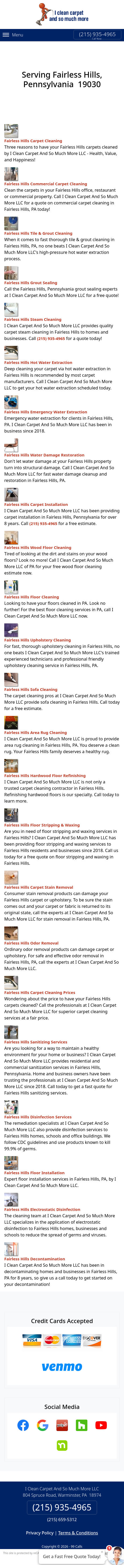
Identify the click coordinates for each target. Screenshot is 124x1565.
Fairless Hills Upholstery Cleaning (37, 624)
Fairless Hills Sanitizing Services (35, 1026)
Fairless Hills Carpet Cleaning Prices (39, 977)
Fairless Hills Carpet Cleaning (33, 125)
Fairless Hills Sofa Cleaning (30, 673)
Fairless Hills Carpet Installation (36, 488)
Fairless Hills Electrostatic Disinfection (42, 1193)
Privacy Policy (39, 1524)
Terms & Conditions (78, 1524)
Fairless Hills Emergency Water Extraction (45, 396)
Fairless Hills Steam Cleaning (32, 303)
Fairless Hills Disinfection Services (38, 1101)
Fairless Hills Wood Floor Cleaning (37, 532)
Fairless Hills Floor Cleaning (31, 581)
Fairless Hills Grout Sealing (30, 267)
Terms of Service (102, 1544)
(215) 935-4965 (97, 34)
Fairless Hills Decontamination (34, 1243)
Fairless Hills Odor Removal (31, 927)
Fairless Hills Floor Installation (34, 1157)
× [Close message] (102, 1551)
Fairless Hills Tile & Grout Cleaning (38, 217)
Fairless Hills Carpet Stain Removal (38, 871)
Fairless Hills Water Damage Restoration (44, 439)
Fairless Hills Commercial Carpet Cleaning (45, 168)
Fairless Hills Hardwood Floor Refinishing (45, 760)
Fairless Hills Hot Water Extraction (38, 346)
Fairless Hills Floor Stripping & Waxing (42, 809)
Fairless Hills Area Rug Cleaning (35, 717)
